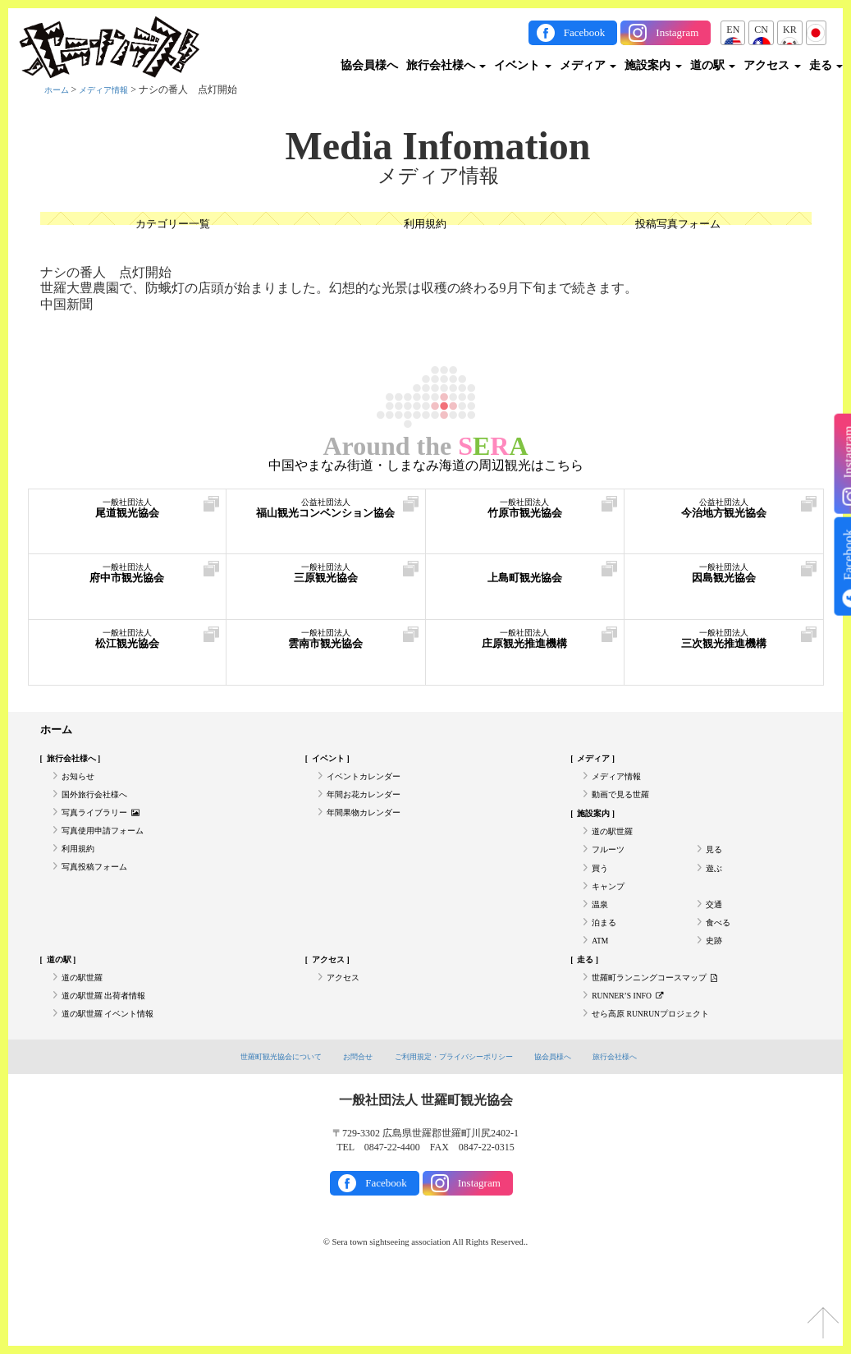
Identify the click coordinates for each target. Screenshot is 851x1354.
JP (816, 29)
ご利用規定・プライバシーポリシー (457, 1125)
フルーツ (611, 876)
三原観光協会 (326, 580)
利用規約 (425, 226)
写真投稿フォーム (101, 899)
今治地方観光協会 (724, 516)
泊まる (606, 966)
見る (715, 876)
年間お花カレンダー (371, 808)
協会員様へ (369, 65)
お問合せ (345, 1125)
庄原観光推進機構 (525, 646)
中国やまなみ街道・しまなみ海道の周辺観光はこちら (425, 465)
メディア (588, 65)
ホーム (59, 89)
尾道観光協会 (127, 516)
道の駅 (713, 65)
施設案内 (653, 65)
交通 (715, 944)
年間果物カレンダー (371, 831)
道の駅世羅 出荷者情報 (112, 1057)
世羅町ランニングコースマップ (667, 1034)
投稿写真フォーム (677, 226)
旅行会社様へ (446, 65)
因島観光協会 (724, 580)
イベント (522, 65)
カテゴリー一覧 (172, 226)
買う (601, 899)
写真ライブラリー (108, 831)
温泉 (601, 944)
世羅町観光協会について (255, 1125)
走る (826, 65)
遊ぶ (715, 899)
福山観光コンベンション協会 (326, 524)
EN (732, 29)
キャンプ (611, 921)
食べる (720, 966)
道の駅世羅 (616, 853)
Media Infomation (438, 146)
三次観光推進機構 (724, 646)
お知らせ (81, 786)
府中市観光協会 (127, 580)
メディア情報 (113, 89)
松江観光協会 (127, 646)
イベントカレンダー (371, 786)
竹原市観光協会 (525, 516)
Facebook (585, 32)
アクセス (772, 65)
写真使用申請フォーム (111, 853)
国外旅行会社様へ (101, 808)
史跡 (715, 989)
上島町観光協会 (525, 580)
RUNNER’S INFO (636, 1057)
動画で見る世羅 (626, 808)
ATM (602, 989)
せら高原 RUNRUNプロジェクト (663, 1079)
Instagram (677, 32)
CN (761, 29)
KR (790, 29)
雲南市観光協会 (326, 646)
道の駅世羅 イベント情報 (117, 1079)
